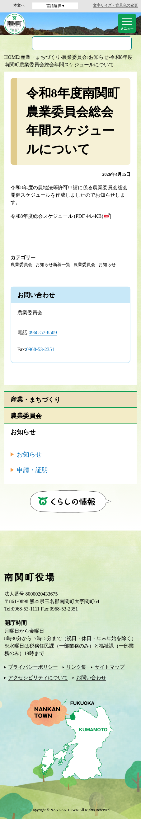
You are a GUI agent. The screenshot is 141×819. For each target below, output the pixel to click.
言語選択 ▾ (55, 6)
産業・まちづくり (40, 57)
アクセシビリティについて (38, 677)
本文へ (19, 5)
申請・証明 (32, 469)
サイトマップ (110, 667)
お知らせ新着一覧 (52, 264)
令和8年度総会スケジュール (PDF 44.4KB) (57, 216)
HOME (11, 57)
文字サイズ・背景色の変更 (115, 5)
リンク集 (76, 667)
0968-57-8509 (43, 332)
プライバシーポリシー (33, 667)
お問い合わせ (91, 677)
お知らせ (99, 57)
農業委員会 (74, 57)
